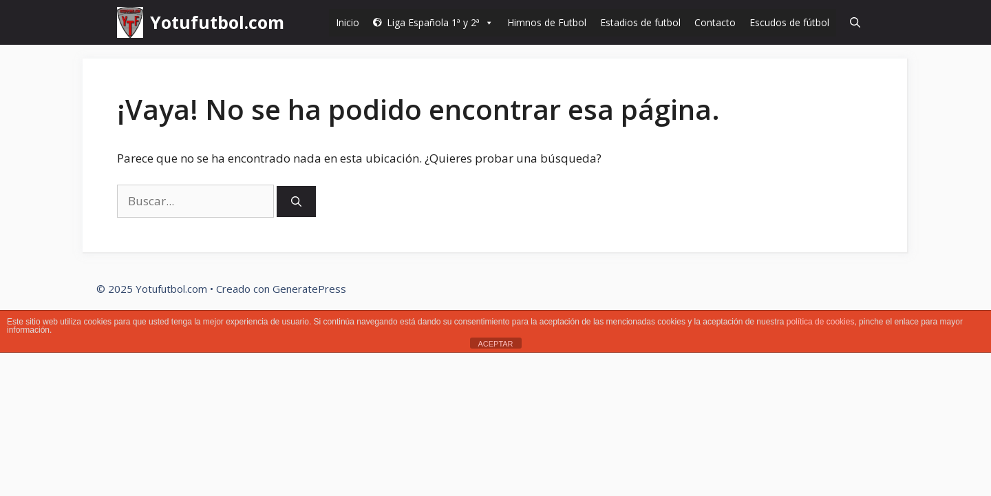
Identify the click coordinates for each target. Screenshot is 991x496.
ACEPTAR (495, 344)
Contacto (715, 22)
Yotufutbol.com (217, 22)
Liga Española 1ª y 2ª (440, 22)
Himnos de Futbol (546, 22)
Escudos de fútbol (789, 22)
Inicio (347, 22)
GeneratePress (309, 289)
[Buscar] (296, 201)
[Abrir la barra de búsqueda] (855, 22)
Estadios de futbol (640, 22)
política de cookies (821, 322)
